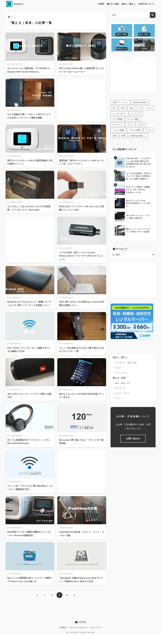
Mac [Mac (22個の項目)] (132, 108)
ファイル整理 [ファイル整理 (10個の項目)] (135, 130)
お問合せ (63, 628)
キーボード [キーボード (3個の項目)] (117, 125)
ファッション (121, 373)
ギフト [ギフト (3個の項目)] (130, 125)
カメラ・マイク (122, 394)
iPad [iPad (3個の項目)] (123, 108)
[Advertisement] (81, 99)
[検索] (153, 15)
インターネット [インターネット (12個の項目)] (119, 114)
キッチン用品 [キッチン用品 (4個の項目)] (133, 119)
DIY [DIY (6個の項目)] (114, 108)
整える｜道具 (113, 4)
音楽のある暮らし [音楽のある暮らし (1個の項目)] (138, 136)
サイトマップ (96, 628)
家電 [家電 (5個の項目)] (123, 136)
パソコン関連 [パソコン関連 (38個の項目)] (118, 130)
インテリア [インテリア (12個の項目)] (136, 114)
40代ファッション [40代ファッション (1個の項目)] (120, 102)
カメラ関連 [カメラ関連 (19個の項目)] (117, 119)
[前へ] (37, 595)
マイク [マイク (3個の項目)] (148, 130)
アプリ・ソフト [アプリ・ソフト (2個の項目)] (145, 108)
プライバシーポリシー (78, 628)
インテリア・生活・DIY (126, 363)
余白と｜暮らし (128, 4)
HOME (101, 4)
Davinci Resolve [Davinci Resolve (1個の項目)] (140, 102)
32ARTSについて (146, 4)
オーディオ (120, 389)
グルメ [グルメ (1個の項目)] (141, 125)
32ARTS (16, 4)
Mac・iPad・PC (122, 384)
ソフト (118, 398)
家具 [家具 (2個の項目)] (115, 136)
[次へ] (74, 595)
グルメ (118, 368)
